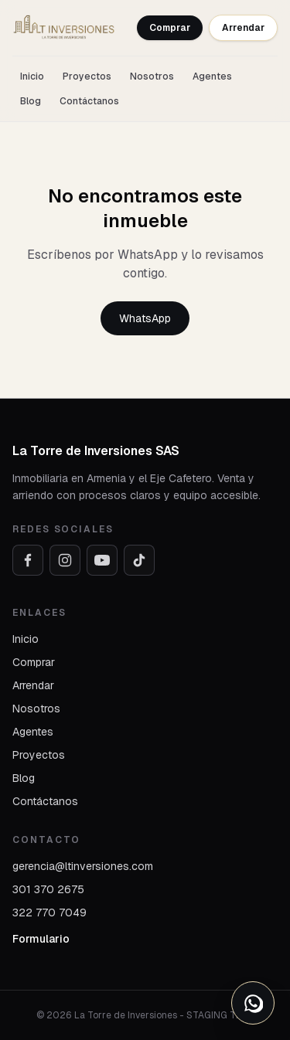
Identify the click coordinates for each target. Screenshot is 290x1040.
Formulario (41, 939)
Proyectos (87, 76)
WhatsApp (145, 318)
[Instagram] (64, 560)
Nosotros (152, 76)
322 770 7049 (49, 912)
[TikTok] (139, 560)
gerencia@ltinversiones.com (82, 866)
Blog (30, 101)
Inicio (32, 76)
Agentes (212, 76)
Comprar (169, 28)
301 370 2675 (48, 889)
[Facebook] (27, 560)
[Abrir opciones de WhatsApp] (253, 1003)
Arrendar (243, 28)
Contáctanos (89, 101)
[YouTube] (102, 560)
